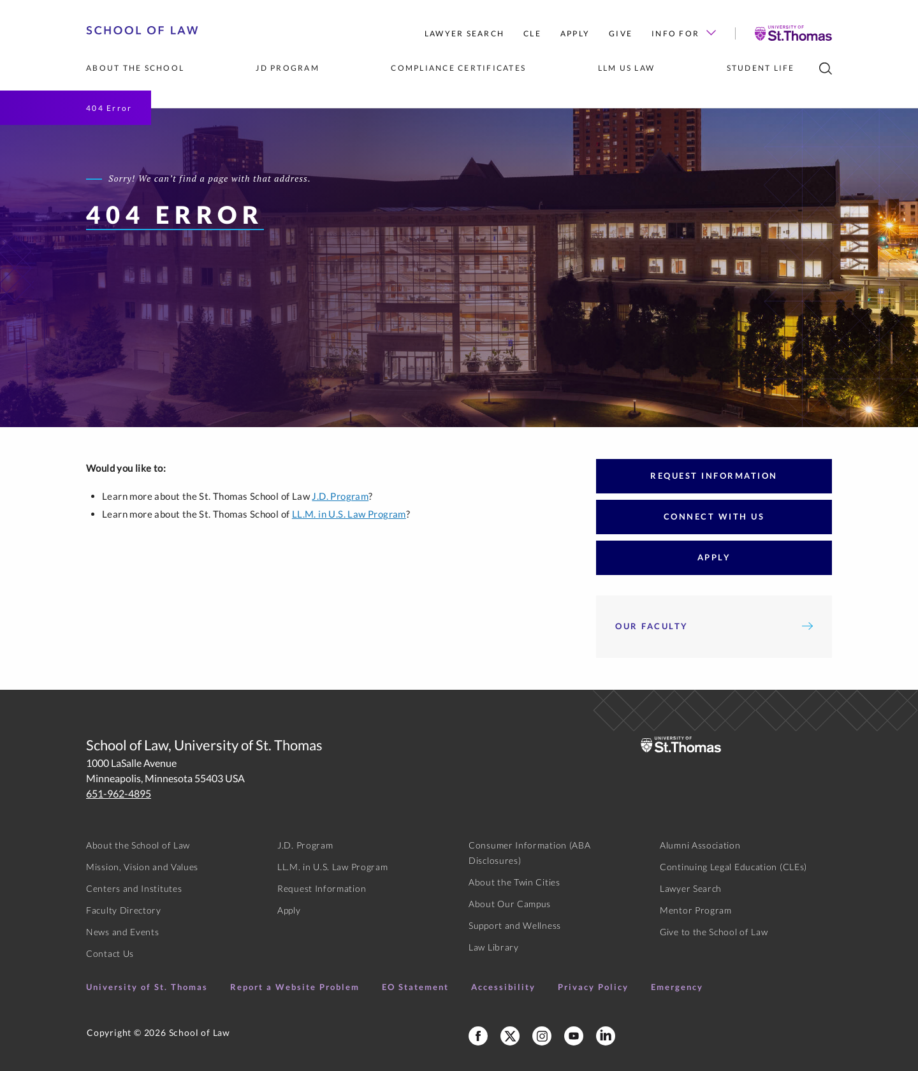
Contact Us (110, 953)
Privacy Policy (593, 987)
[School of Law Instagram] (541, 1036)
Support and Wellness (515, 925)
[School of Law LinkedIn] (605, 1036)
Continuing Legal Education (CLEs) (733, 866)
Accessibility (503, 987)
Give (620, 33)
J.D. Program (340, 496)
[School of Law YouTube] (573, 1036)
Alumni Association (700, 845)
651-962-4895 (118, 793)
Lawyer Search (464, 33)
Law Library (494, 947)
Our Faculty (714, 626)
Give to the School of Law (714, 931)
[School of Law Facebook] (478, 1036)
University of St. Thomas (147, 987)
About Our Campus (510, 903)
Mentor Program (696, 910)
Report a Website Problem (295, 987)
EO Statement (415, 987)
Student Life (761, 68)
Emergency (677, 987)
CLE (532, 33)
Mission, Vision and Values (142, 866)
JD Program (287, 68)
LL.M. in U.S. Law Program (349, 514)
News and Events (122, 931)
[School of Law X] (510, 1036)
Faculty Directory (123, 910)
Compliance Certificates (458, 68)
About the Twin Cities (514, 882)
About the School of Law (138, 845)
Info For (684, 33)
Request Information (714, 475)
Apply (575, 33)
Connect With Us (714, 516)
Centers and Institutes (134, 888)
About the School (135, 68)
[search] (825, 68)
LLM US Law (626, 68)
